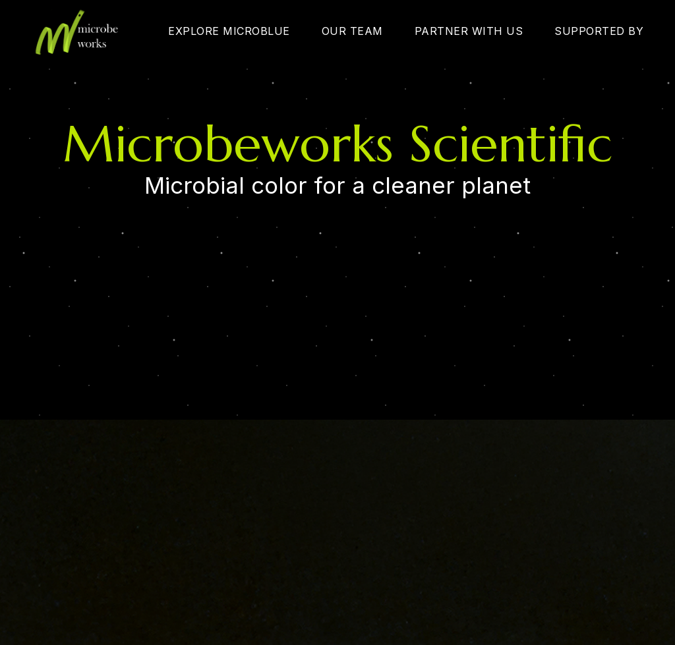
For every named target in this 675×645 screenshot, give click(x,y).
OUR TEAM (352, 31)
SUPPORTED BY (598, 31)
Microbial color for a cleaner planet (337, 185)
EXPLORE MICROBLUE (229, 31)
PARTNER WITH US (469, 31)
